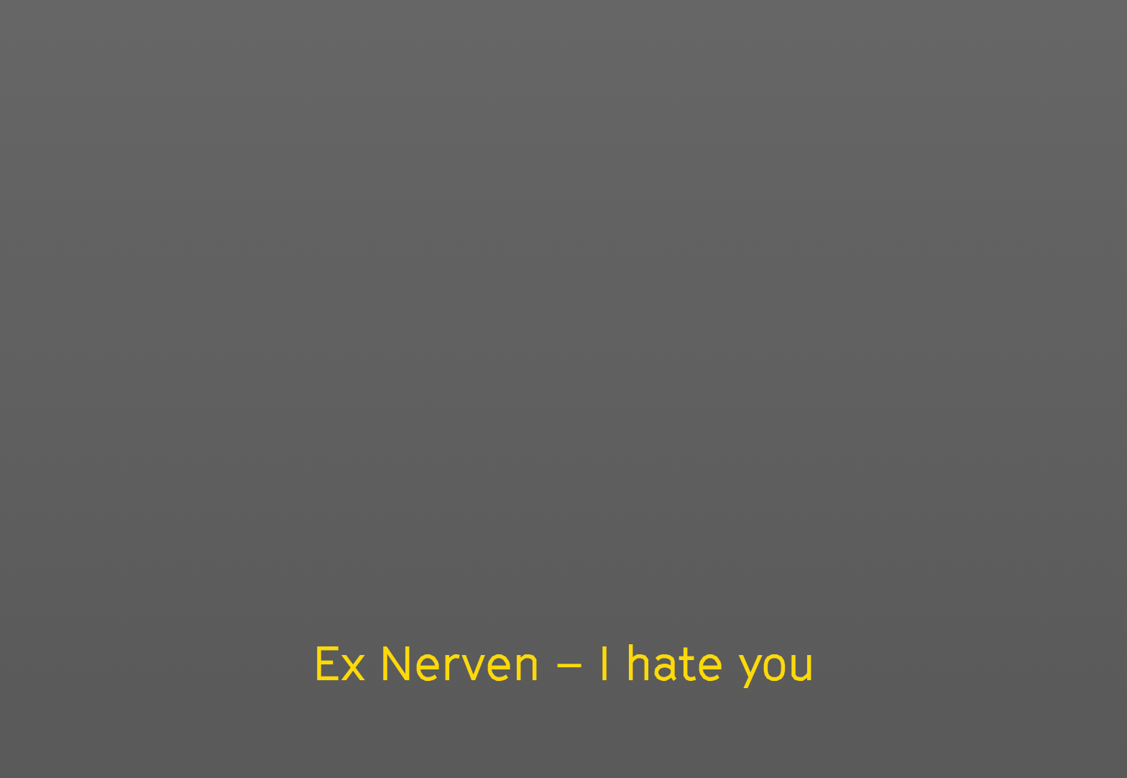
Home (134, 761)
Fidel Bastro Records (657, 653)
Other (156, 19)
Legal (360, 761)
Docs (189, 761)
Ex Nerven (512, 653)
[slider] (969, 592)
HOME (973, 19)
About (302, 761)
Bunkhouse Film (39, 95)
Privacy (421, 761)
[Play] (563, 356)
